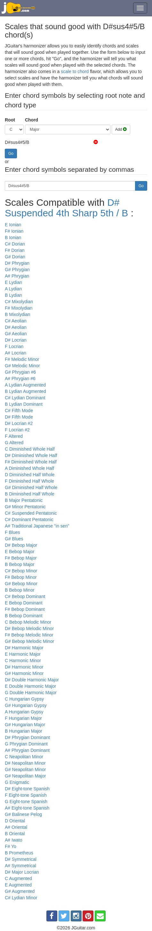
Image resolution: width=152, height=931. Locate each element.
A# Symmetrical (20, 865)
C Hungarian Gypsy (24, 699)
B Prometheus (19, 852)
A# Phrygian (17, 275)
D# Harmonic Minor (24, 666)
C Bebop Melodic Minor (28, 622)
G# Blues (14, 538)
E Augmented (18, 884)
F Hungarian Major (23, 718)
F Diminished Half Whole (29, 481)
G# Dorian (15, 256)
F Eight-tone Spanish (26, 795)
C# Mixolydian (19, 301)
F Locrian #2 (17, 429)
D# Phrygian (17, 263)
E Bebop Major (20, 551)
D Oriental (15, 820)
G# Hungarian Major (25, 724)
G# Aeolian (16, 333)
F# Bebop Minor (21, 577)
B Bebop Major (20, 564)
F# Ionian (14, 231)
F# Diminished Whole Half (31, 461)
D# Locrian (16, 340)
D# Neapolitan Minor (25, 763)
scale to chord (75, 71)
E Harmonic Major (23, 654)
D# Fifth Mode (19, 417)
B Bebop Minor (20, 590)
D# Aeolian (16, 327)
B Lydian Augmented (25, 391)
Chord (31, 119)
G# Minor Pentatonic (25, 506)
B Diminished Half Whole (29, 493)
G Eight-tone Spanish (26, 801)
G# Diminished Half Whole (31, 487)
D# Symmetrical (20, 859)
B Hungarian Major (23, 731)
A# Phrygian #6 (20, 378)
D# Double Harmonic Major (32, 679)
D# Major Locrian (22, 872)
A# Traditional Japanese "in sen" (37, 525)
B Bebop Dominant (24, 615)
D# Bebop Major (21, 545)
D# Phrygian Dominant (27, 737)
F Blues (12, 532)
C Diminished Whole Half (30, 449)
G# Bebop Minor (21, 583)
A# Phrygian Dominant (27, 750)
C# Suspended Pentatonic (31, 513)
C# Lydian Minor (21, 897)
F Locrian (14, 346)
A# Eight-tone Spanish (27, 807)
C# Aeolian (16, 320)
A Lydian (13, 288)
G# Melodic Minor (22, 365)
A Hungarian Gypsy (24, 711)
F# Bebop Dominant (25, 609)
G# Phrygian (17, 269)
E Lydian (13, 282)
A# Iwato (13, 840)
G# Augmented (20, 891)
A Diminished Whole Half (29, 468)
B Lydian (13, 295)
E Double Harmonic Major (30, 686)
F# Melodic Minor (22, 359)
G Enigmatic (17, 782)
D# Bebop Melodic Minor (29, 628)
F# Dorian (14, 250)
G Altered (14, 442)
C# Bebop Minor (21, 570)
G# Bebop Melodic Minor (29, 641)
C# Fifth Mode (19, 410)
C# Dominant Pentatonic (29, 519)
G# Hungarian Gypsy (26, 705)
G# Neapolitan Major (25, 775)
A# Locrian (15, 352)
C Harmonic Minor (23, 660)
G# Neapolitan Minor (25, 769)
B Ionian (13, 237)
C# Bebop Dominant (25, 596)
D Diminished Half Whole (30, 474)
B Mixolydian (17, 314)
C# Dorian (15, 243)
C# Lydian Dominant (25, 397)
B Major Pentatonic (24, 500)
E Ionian (13, 224)
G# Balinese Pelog (23, 814)
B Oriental (15, 833)
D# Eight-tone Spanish (27, 788)
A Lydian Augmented (25, 384)
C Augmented (18, 878)
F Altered (14, 436)
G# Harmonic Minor (24, 673)
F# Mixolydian (18, 308)
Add (121, 129)
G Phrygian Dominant (26, 743)
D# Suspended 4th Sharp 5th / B (66, 207)
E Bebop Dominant (24, 602)
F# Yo (10, 846)
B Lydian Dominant (24, 404)
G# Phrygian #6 (20, 372)
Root (10, 119)
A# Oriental (16, 827)
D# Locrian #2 (19, 423)
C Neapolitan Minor (24, 756)
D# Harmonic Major (24, 647)
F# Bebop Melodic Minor (29, 634)
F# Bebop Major (21, 558)
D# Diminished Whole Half (31, 455)
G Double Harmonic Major (31, 692)
